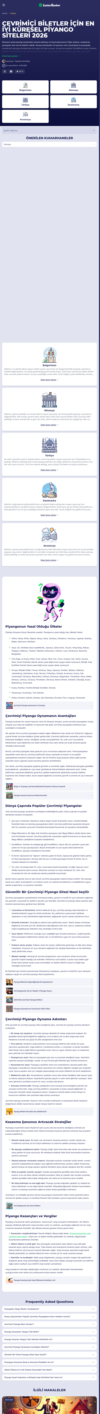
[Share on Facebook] (11, 71)
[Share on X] (4, 71)
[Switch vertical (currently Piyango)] (49, 144)
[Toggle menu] (3, 5)
